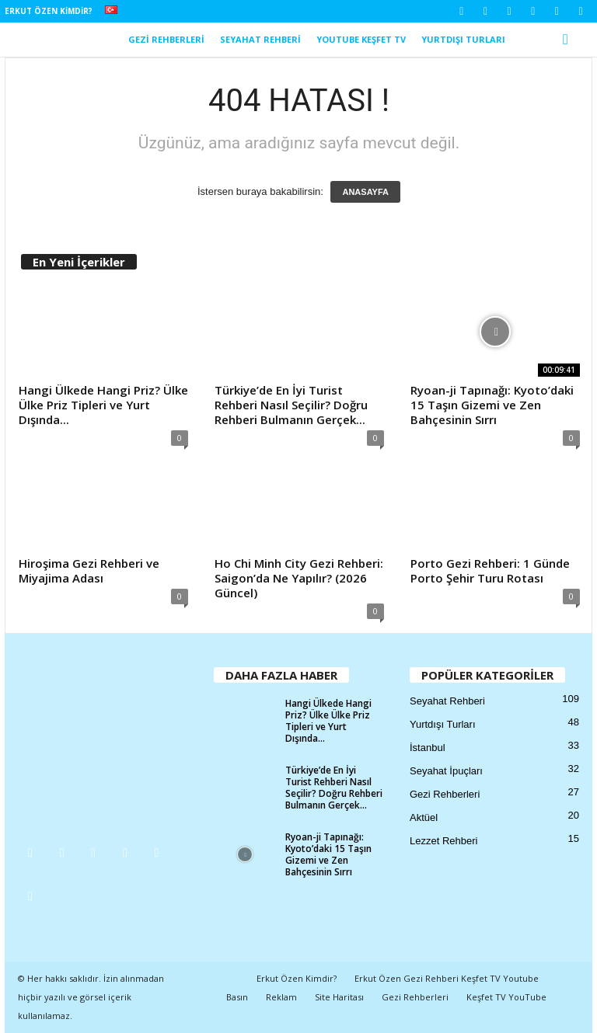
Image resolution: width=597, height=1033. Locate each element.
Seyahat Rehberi (260, 39)
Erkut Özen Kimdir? (49, 10)
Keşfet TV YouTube (506, 997)
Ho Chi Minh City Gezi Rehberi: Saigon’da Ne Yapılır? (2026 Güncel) (299, 577)
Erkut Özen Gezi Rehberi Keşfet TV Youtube (446, 978)
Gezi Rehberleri (166, 39)
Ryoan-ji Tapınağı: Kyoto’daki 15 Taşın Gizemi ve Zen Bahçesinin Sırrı (492, 404)
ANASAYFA (365, 192)
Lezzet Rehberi (443, 841)
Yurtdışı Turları (463, 39)
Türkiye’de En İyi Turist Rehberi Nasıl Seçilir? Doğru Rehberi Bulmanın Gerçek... (291, 404)
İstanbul (427, 747)
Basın (237, 997)
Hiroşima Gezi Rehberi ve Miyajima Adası (89, 570)
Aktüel (424, 817)
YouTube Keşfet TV (361, 39)
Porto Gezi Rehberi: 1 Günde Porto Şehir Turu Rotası (490, 570)
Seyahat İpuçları (446, 771)
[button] (569, 40)
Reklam (281, 997)
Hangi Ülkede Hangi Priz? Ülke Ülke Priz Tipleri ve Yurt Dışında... (103, 404)
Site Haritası (339, 997)
